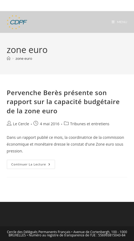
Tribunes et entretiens (89, 123)
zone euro (24, 58)
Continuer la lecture (33, 165)
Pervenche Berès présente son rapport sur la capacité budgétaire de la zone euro (63, 101)
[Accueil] (8, 58)
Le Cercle (21, 123)
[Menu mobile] (119, 22)
